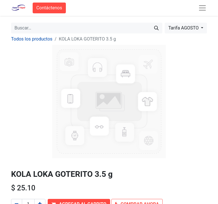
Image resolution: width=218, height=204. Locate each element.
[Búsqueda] (156, 28)
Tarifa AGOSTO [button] (184, 28)
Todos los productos (32, 39)
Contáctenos (49, 7)
